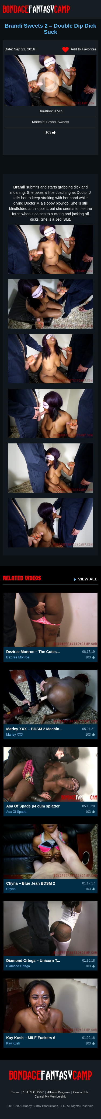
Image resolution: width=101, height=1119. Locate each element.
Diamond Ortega (18, 966)
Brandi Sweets (57, 122)
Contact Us (80, 1092)
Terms (15, 1092)
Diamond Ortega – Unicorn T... (33, 960)
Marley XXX (14, 734)
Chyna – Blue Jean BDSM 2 (30, 883)
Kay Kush (13, 1043)
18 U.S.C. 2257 (33, 1092)
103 (51, 132)
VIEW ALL (87, 579)
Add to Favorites (79, 50)
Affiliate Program (58, 1092)
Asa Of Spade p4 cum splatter (33, 806)
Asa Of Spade (16, 812)
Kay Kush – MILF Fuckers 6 (30, 1038)
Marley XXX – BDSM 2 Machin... (34, 729)
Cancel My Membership (50, 1096)
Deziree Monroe (17, 657)
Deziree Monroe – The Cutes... (33, 652)
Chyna (11, 889)
